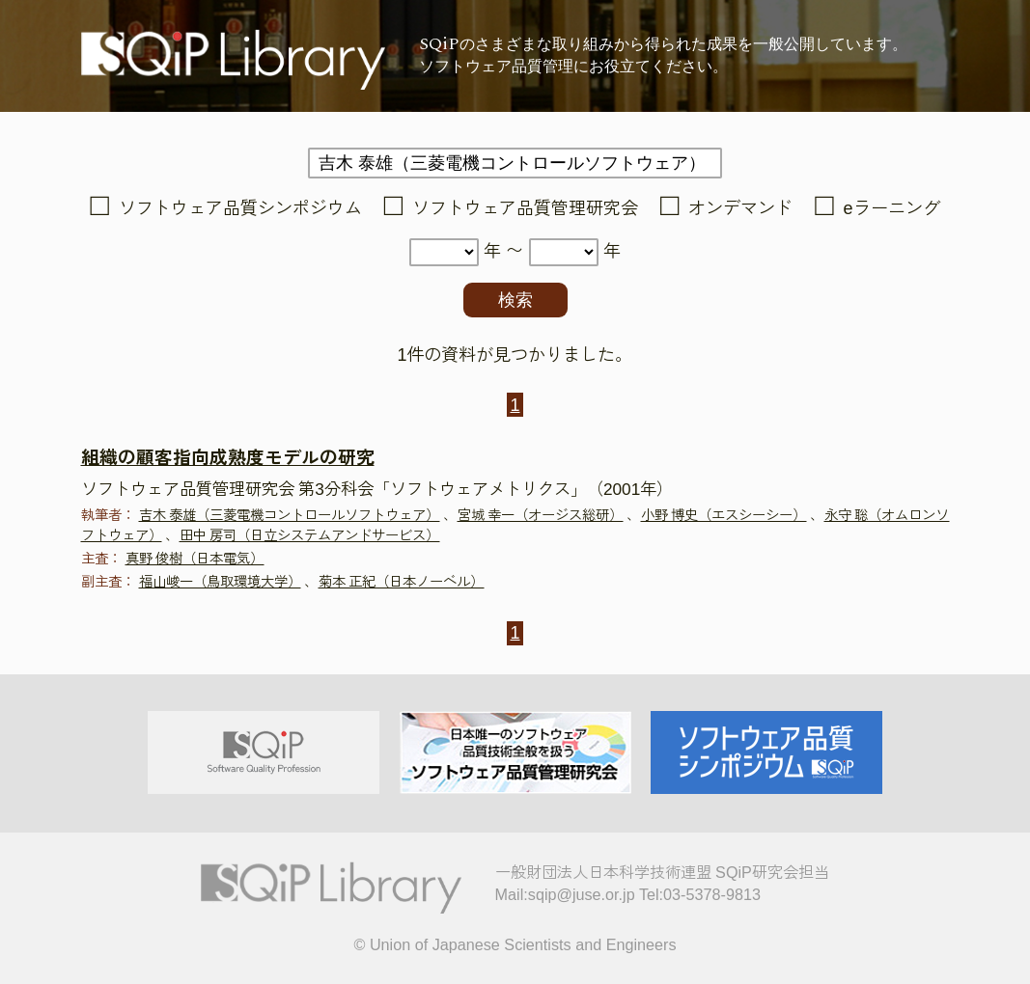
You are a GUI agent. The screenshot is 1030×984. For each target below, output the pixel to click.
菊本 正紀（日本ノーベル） (402, 581)
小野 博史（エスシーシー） (724, 515)
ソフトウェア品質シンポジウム (240, 208)
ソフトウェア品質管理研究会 (525, 208)
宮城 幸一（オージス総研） (541, 515)
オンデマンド (740, 208)
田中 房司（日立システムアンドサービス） (310, 535)
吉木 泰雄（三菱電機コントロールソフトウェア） (289, 515)
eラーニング (892, 208)
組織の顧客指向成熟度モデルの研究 (228, 458)
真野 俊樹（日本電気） (194, 558)
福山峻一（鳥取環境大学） (220, 581)
